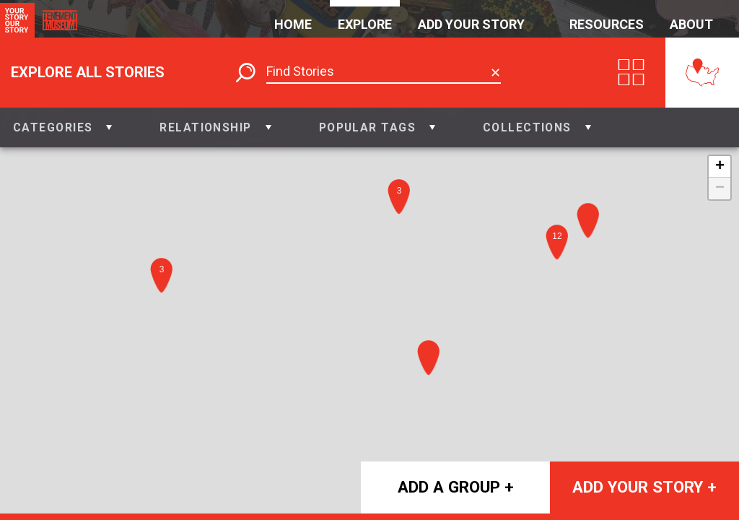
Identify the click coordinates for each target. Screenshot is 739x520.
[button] (62, 127)
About (691, 24)
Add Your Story (471, 24)
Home (293, 24)
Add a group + (456, 486)
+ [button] (720, 167)
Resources (606, 24)
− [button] (720, 188)
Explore (365, 24)
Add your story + (644, 486)
